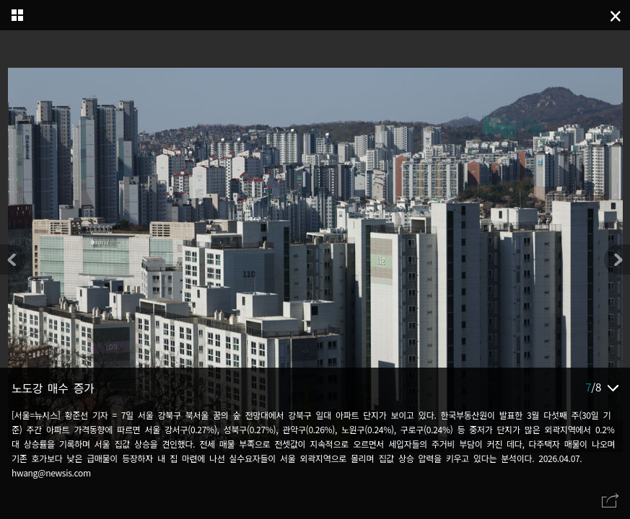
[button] (617, 259)
